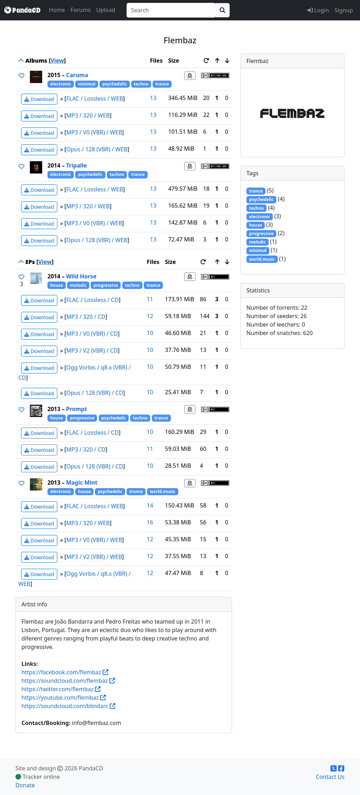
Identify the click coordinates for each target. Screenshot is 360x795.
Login (318, 10)
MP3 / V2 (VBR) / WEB (94, 557)
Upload (105, 10)
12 (150, 316)
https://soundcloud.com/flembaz (64, 680)
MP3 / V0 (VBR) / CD (92, 333)
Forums (81, 10)
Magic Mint (81, 482)
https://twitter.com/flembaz (57, 689)
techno (141, 84)
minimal (86, 84)
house (56, 285)
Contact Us (330, 777)
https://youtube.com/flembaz (60, 697)
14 (150, 505)
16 (150, 522)
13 (153, 98)
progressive (106, 285)
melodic (78, 285)
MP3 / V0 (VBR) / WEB (94, 132)
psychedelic (114, 84)
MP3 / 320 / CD (85, 317)
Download (39, 99)
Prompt (76, 409)
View (57, 60)
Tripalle (76, 165)
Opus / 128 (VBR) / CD (94, 393)
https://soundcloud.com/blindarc (64, 706)
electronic (60, 84)
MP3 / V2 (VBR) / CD (92, 350)
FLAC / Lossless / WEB (94, 98)
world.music (162, 491)
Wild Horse (81, 276)
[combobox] (171, 10)
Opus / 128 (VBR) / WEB (97, 149)
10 (150, 333)
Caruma (77, 75)
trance (162, 84)
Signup (344, 10)
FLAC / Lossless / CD (92, 300)
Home (57, 10)
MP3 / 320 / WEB (88, 115)
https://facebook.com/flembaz (61, 672)
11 (150, 299)
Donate (25, 785)
